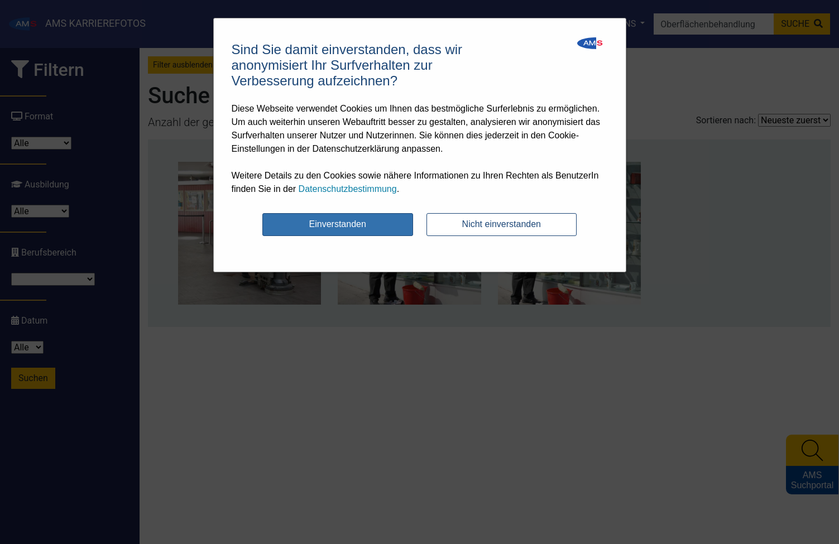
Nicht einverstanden (501, 224)
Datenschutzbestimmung (348, 189)
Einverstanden (337, 224)
